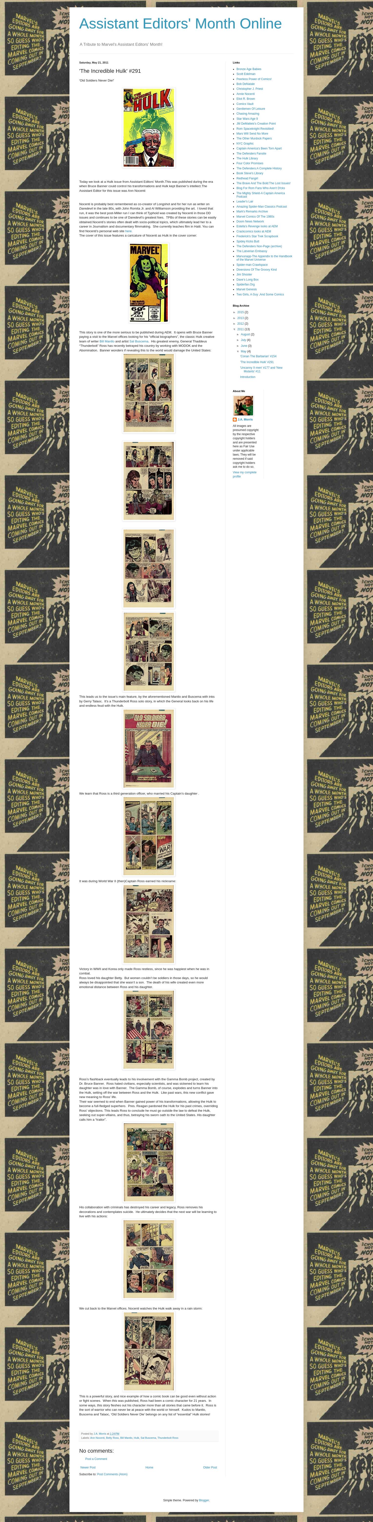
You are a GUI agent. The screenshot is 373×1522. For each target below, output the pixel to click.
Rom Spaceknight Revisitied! (255, 128)
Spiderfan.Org (245, 284)
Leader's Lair (244, 201)
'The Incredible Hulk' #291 (257, 362)
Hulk (136, 1437)
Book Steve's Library (249, 173)
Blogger (204, 1500)
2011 (241, 329)
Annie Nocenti (245, 94)
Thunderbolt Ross (167, 1437)
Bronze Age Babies (248, 69)
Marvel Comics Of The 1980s (255, 216)
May (244, 351)
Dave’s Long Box (247, 279)
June (244, 346)
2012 (241, 323)
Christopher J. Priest (249, 89)
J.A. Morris (245, 419)
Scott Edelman (245, 74)
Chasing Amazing (247, 113)
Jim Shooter (244, 274)
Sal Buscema (138, 341)
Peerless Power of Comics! (254, 79)
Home (149, 1467)
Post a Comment (96, 1459)
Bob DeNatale (245, 84)
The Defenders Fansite (251, 153)
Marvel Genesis (246, 289)
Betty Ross (112, 1437)
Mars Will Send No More (252, 133)
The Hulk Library (247, 158)
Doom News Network (250, 221)
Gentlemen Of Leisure (250, 108)
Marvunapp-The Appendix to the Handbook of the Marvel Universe (264, 258)
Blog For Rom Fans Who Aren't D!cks (260, 188)
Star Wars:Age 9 (247, 118)
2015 (241, 312)
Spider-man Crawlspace (252, 264)
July (244, 340)
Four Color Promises (249, 163)
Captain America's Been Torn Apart (259, 148)
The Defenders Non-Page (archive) (259, 246)
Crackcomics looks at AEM (253, 231)
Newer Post (88, 1467)
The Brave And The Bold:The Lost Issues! (263, 183)
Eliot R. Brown (245, 99)
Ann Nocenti (97, 1437)
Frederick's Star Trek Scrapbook (257, 236)
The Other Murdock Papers (254, 138)
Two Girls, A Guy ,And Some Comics (260, 294)
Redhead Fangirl (247, 178)
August (246, 334)
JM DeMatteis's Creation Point (256, 123)
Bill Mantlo (107, 341)
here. (129, 231)
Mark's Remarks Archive (252, 211)
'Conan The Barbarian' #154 (258, 356)
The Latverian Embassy (251, 251)
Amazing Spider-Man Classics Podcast (261, 206)
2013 (241, 318)
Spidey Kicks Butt (247, 241)
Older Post (210, 1467)
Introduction (247, 377)
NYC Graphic (245, 143)
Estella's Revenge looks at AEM (257, 226)
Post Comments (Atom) (112, 1474)
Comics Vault (245, 104)
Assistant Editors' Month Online (180, 23)
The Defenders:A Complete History (259, 168)
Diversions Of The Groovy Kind (256, 269)
